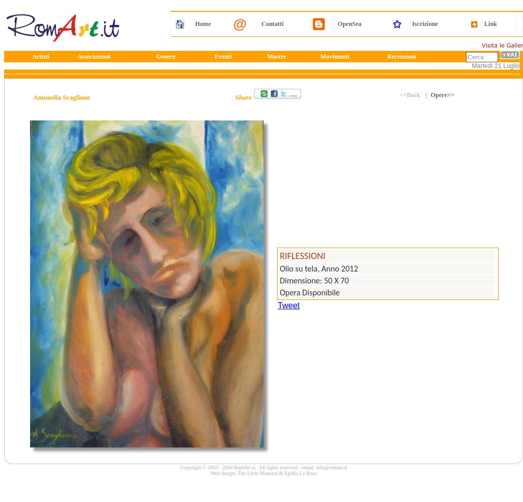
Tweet (289, 305)
